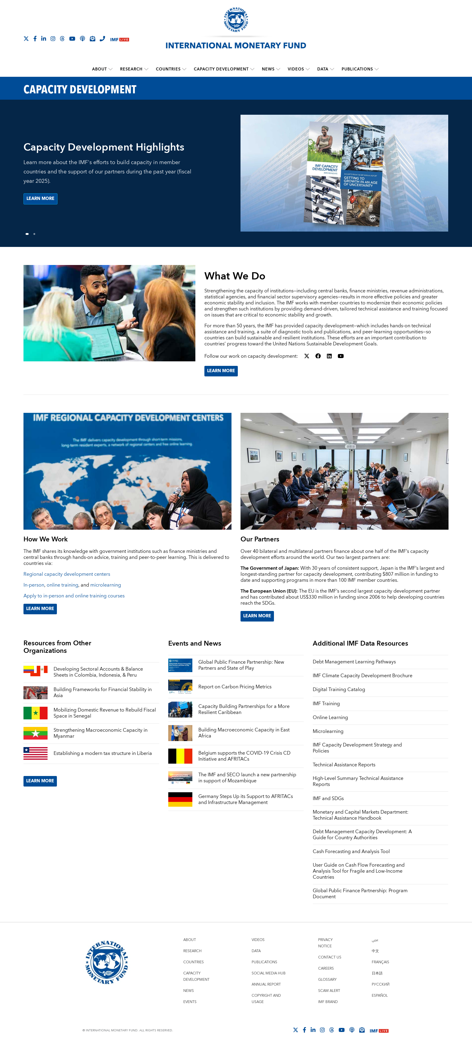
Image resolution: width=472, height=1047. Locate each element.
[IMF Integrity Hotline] (102, 38)
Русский (381, 984)
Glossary (327, 980)
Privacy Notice (325, 943)
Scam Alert (329, 991)
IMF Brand (328, 1002)
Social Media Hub (269, 973)
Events (190, 1002)
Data (322, 69)
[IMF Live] (120, 39)
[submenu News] (278, 69)
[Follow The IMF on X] (26, 38)
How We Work (45, 539)
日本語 (377, 973)
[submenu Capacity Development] (252, 69)
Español (380, 995)
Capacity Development (221, 69)
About (99, 69)
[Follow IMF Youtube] (72, 38)
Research (131, 69)
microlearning (105, 585)
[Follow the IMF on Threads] (62, 38)
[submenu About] (110, 69)
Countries (168, 69)
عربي (375, 940)
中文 (375, 951)
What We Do (235, 276)
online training (62, 585)
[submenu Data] (332, 69)
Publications (357, 69)
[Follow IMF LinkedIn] (43, 38)
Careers (326, 968)
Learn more (40, 199)
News (268, 69)
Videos (296, 69)
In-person (33, 585)
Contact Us (329, 957)
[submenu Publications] (376, 69)
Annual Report (266, 984)
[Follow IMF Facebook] (35, 38)
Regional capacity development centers (66, 574)
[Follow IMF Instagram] (53, 38)
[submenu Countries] (184, 69)
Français (380, 962)
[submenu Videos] (307, 69)
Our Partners (260, 539)
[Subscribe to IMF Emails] (92, 38)
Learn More (221, 371)
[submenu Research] (146, 69)
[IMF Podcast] (82, 38)
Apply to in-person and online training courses (74, 596)
